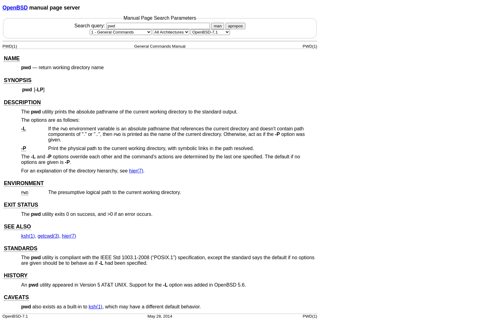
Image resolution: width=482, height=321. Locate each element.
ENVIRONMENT (24, 183)
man (218, 26)
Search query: (142, 25)
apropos (235, 26)
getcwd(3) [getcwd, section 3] (48, 236)
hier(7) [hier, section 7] (136, 170)
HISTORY (15, 275)
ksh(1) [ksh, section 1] (28, 236)
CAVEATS (16, 297)
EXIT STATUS (21, 205)
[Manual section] (121, 32)
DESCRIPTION (22, 102)
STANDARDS (20, 248)
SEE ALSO (17, 227)
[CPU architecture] (171, 32)
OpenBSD (15, 8)
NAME (12, 58)
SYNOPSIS (17, 80)
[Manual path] (210, 32)
